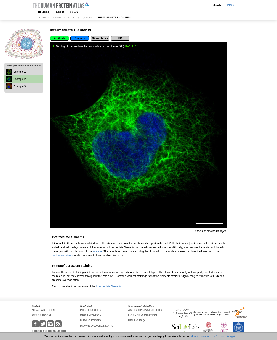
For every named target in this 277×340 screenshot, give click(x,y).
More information (200, 336)
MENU (44, 12)
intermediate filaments (108, 286)
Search (217, 5)
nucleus (97, 251)
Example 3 (19, 86)
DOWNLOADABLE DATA (96, 325)
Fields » (230, 5)
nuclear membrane (63, 255)
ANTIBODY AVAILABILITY (145, 310)
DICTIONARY (58, 17)
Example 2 (19, 79)
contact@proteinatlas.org (49, 330)
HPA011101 (131, 46)
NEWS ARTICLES (43, 310)
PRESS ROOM (41, 315)
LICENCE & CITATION (142, 315)
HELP (60, 12)
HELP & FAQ (136, 320)
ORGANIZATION (90, 315)
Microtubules (100, 38)
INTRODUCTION (90, 310)
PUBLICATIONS (90, 320)
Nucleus (80, 38)
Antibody (59, 38)
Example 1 (19, 71)
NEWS (73, 12)
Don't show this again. (224, 336)
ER (120, 38)
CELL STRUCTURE (82, 17)
